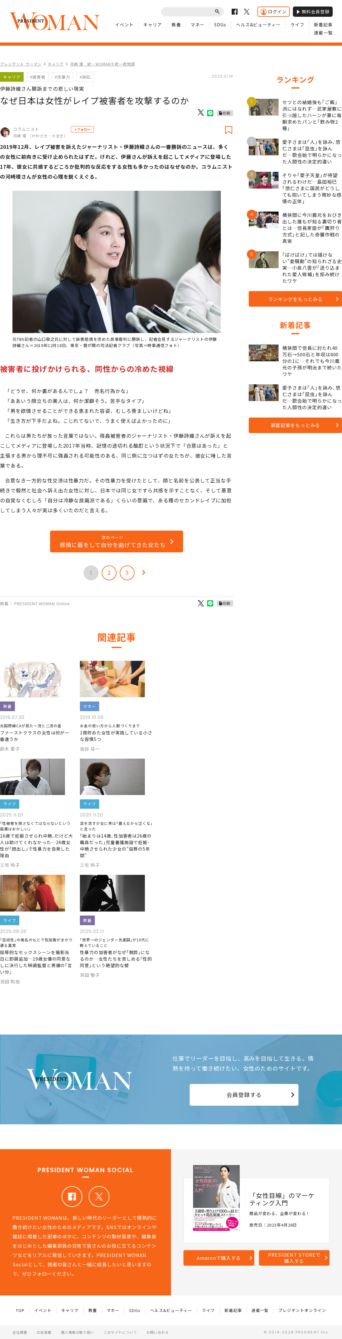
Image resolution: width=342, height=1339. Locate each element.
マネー (198, 24)
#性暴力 (62, 77)
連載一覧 (323, 33)
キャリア (152, 24)
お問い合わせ (157, 1332)
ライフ (297, 24)
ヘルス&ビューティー (258, 24)
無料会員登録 (313, 11)
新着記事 (323, 24)
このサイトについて (120, 1332)
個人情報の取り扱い (78, 1332)
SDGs (220, 24)
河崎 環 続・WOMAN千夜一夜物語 (102, 63)
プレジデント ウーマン (21, 63)
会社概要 (19, 1332)
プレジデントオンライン (302, 1310)
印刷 (227, 113)
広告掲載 (44, 1332)
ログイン (274, 11)
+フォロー (82, 129)
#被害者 (37, 77)
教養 (176, 24)
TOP (20, 1310)
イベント (124, 24)
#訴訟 (85, 77)
